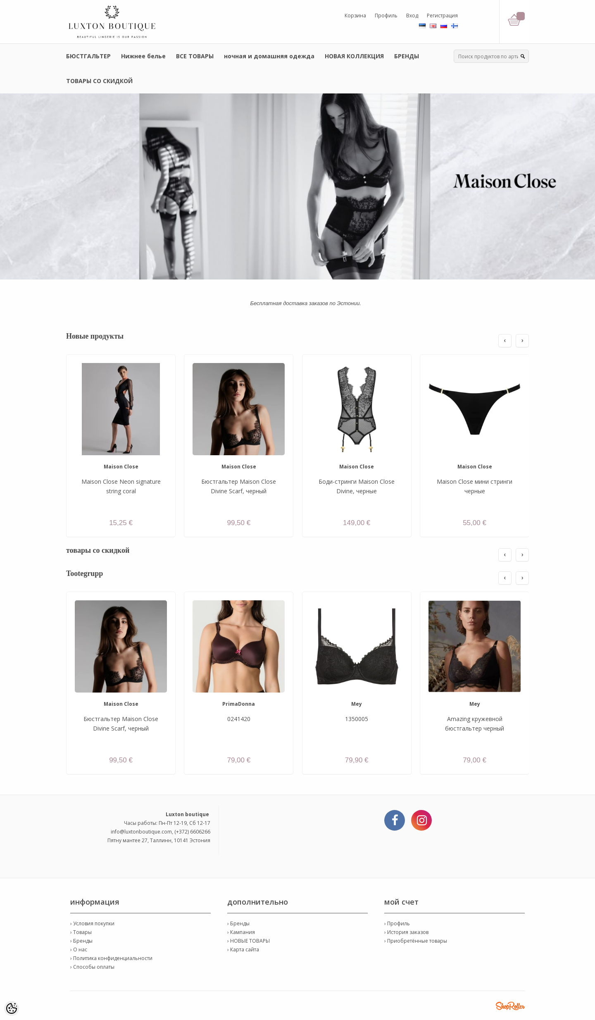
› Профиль (397, 923)
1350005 (356, 719)
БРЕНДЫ (406, 56)
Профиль (386, 15)
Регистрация (442, 15)
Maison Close (121, 466)
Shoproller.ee (510, 1006)
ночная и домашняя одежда (269, 56)
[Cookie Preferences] (11, 1008)
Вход (412, 15)
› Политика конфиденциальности (111, 958)
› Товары (81, 932)
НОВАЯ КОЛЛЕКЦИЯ (354, 56)
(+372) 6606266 (192, 831)
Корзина (355, 15)
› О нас (78, 949)
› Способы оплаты (92, 966)
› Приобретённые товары (415, 940)
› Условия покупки (92, 923)
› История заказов (406, 932)
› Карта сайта (243, 949)
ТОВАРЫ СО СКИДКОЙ (99, 81)
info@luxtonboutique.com (141, 831)
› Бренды (81, 940)
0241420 (238, 719)
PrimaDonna (238, 703)
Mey (356, 703)
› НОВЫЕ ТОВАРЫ (248, 940)
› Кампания (241, 932)
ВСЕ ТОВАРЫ (195, 56)
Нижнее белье (143, 56)
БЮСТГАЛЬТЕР (88, 56)
